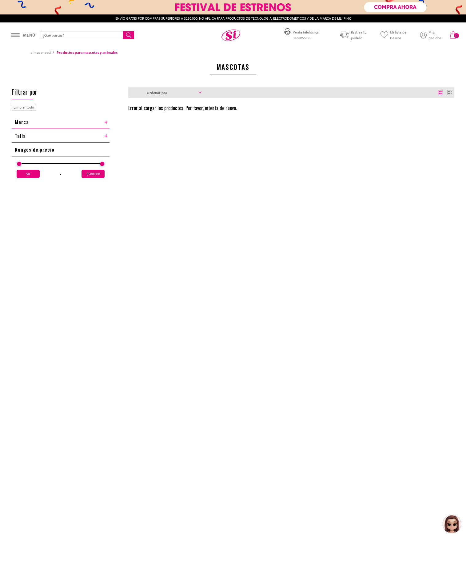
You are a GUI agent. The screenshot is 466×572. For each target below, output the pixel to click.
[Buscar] (128, 35)
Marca (61, 122)
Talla (61, 135)
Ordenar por (174, 93)
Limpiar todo (24, 107)
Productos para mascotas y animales (87, 52)
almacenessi (41, 52)
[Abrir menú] (23, 35)
